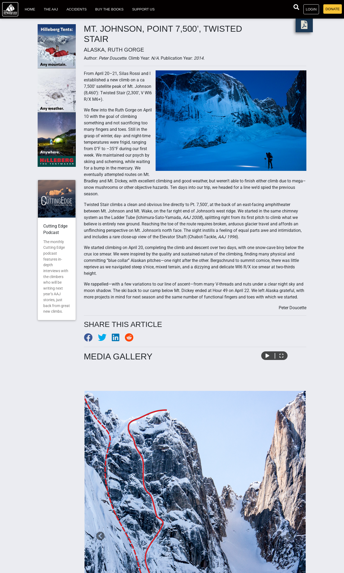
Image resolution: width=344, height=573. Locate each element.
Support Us (143, 9)
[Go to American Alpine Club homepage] (10, 9)
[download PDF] (304, 26)
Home (30, 9)
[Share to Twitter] (105, 339)
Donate (332, 9)
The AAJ (51, 9)
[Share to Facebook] (91, 339)
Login (311, 9)
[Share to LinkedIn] (118, 339)
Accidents (76, 9)
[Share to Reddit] (131, 339)
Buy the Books (109, 9)
